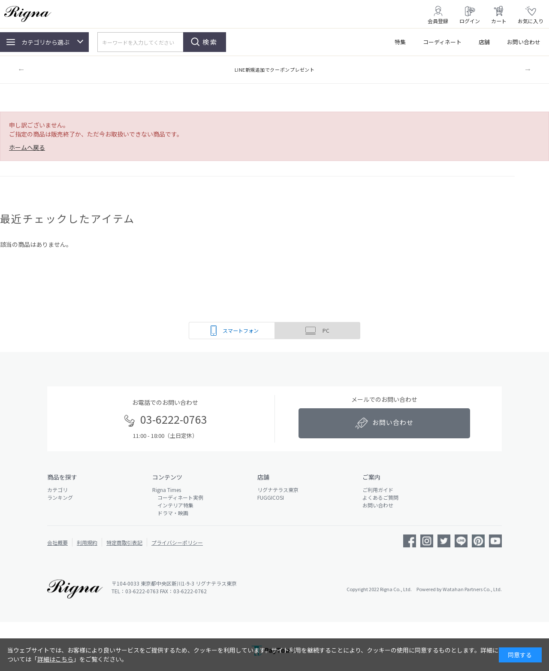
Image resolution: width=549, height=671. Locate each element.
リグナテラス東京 (278, 489)
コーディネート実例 (177, 497)
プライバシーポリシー (177, 542)
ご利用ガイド (377, 489)
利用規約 (87, 542)
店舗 (484, 42)
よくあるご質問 (380, 497)
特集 (400, 42)
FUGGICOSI (270, 497)
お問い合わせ (523, 42)
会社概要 (57, 542)
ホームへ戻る (27, 147)
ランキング (60, 497)
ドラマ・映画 (170, 512)
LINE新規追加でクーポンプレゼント (275, 69)
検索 (210, 41)
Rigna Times (166, 489)
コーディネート (442, 42)
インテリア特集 (172, 505)
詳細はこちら (55, 659)
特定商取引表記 (124, 542)
